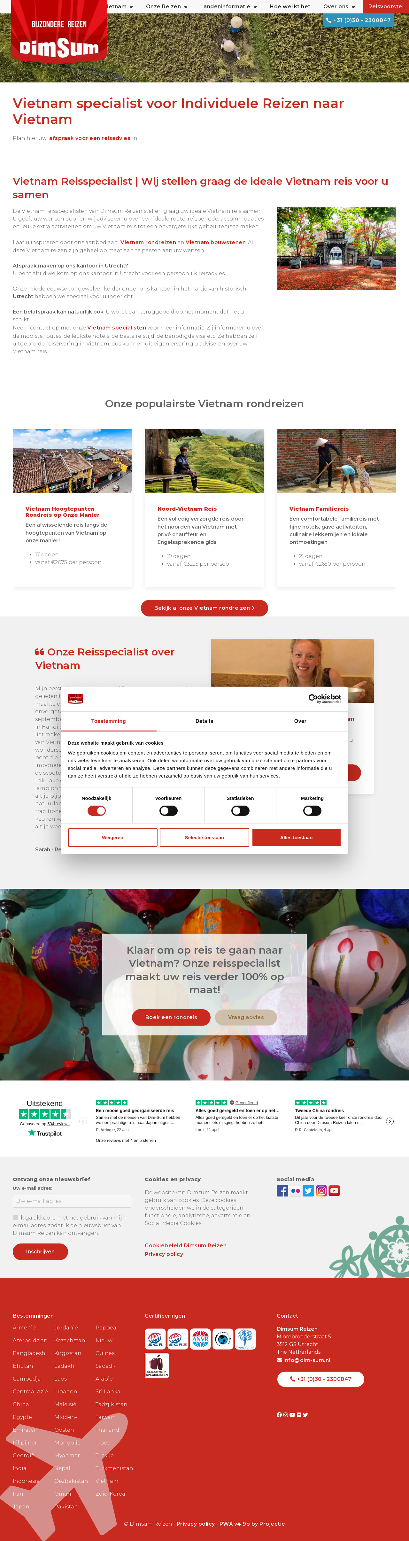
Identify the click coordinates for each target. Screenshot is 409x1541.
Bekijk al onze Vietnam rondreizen (204, 608)
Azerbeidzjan (30, 1340)
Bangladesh (29, 1353)
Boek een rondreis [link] (171, 1017)
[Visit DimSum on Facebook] (283, 1190)
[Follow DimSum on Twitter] (309, 1190)
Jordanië (66, 1328)
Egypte (22, 1417)
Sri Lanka (108, 1392)
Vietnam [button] (118, 7)
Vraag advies (246, 1017)
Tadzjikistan (111, 1404)
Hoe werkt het (290, 7)
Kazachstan (69, 1340)
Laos (60, 1379)
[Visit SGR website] (156, 1337)
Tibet (102, 1443)
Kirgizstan (67, 1353)
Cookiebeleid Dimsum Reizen (186, 1246)
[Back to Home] (59, 32)
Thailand (107, 1430)
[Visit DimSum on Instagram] (286, 1415)
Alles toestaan (296, 837)
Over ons (339, 7)
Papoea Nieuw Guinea (106, 1340)
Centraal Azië (30, 1392)
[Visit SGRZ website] (178, 1337)
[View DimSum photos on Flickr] (296, 1190)
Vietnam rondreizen (148, 242)
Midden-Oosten (65, 1423)
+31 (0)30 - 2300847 (358, 20)
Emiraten (25, 1430)
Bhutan (23, 1366)
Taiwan (105, 1417)
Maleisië (65, 1404)
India (20, 1468)
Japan (21, 1507)
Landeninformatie (228, 7)
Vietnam (107, 1481)
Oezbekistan (71, 1481)
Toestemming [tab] (108, 721)
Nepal (62, 1468)
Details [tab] (204, 721)
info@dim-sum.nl (303, 1360)
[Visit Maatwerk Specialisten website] (157, 1363)
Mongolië (67, 1443)
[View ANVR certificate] (201, 1337)
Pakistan (66, 1507)
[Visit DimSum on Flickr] (300, 1415)
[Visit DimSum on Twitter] (305, 1415)
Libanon (65, 1392)
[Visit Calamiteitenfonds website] (223, 1337)
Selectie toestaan (204, 837)
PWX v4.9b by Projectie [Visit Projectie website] (252, 1524)
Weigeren (112, 837)
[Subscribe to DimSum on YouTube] (334, 1190)
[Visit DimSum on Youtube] (293, 1415)
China (21, 1404)
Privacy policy (164, 1254)
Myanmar (67, 1455)
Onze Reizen (167, 7)
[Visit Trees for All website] (245, 1337)
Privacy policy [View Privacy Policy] (196, 1524)
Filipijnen (26, 1443)
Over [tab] (300, 721)
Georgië (24, 1455)
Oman (62, 1494)
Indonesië (26, 1481)
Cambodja (27, 1379)
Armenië (24, 1328)
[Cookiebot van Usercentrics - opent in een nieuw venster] (313, 699)
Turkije (105, 1455)
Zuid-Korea (110, 1494)
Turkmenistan (114, 1468)
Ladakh (64, 1366)
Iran (18, 1494)
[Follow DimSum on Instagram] (322, 1190)
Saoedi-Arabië (106, 1372)
